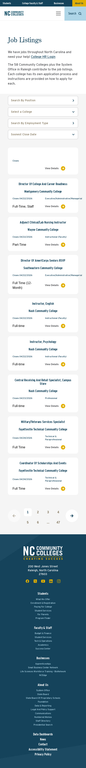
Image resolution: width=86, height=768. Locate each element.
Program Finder (43, 618)
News (43, 739)
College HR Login (43, 57)
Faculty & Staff (43, 628)
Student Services (43, 610)
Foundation (43, 701)
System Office (43, 690)
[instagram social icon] (59, 581)
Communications (43, 713)
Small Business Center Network (43, 667)
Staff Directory (43, 720)
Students (7, 3)
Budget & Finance (43, 633)
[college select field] (43, 112)
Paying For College (43, 606)
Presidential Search (43, 724)
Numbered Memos (43, 717)
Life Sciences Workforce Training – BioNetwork (43, 671)
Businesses (59, 3)
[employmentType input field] (43, 123)
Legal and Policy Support (43, 709)
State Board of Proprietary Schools (43, 698)
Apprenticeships (43, 663)
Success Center (42, 648)
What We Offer (43, 599)
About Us (79, 3)
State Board (43, 694)
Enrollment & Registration (43, 603)
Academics (43, 644)
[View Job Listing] (59, 168)
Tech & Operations (43, 641)
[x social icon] (35, 581)
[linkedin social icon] (51, 581)
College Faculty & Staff (32, 3)
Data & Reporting (43, 705)
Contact (43, 744)
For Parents (43, 614)
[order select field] (43, 134)
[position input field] (43, 100)
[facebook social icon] (27, 581)
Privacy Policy (43, 754)
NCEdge (43, 675)
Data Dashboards (43, 734)
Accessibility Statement (43, 749)
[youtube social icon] (43, 581)
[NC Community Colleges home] (19, 13)
